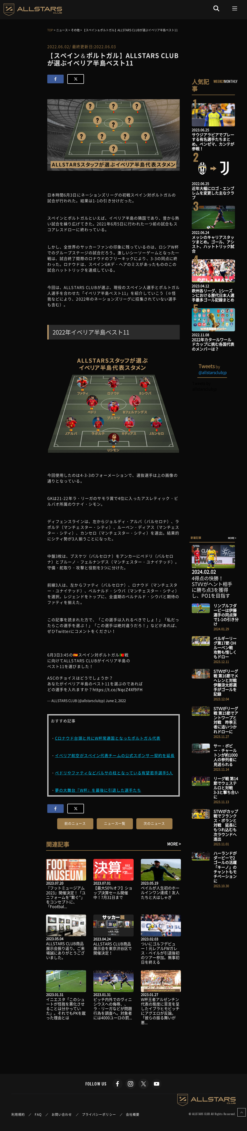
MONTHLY (230, 81)
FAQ (38, 1114)
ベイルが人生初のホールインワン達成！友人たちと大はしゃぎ (160, 892)
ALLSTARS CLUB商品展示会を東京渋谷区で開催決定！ (112, 948)
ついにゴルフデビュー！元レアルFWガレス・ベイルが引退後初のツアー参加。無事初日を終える (160, 953)
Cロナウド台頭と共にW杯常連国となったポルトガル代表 (107, 738)
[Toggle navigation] (235, 8)
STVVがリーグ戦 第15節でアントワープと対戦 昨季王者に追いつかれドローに (225, 720)
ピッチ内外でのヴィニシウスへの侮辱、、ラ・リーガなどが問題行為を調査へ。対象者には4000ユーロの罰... (112, 1008)
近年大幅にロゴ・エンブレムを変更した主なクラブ (213, 192)
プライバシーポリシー (99, 1114)
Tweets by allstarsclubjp (204, 386)
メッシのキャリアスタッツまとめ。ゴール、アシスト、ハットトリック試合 (213, 244)
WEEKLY (218, 81)
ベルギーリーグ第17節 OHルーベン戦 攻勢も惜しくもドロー (225, 647)
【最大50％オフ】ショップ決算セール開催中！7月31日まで (112, 892)
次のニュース (154, 823)
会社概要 (132, 1114)
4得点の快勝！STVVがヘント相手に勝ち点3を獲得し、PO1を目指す (212, 587)
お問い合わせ (62, 1114)
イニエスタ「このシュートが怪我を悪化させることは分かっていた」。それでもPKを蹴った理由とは (66, 1008)
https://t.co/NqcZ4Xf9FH (118, 689)
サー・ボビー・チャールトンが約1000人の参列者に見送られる (225, 755)
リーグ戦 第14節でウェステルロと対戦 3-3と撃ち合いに (226, 788)
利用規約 (18, 1114)
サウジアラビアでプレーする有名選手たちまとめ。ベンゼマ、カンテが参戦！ (213, 141)
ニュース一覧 (114, 823)
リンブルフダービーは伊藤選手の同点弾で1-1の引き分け (226, 615)
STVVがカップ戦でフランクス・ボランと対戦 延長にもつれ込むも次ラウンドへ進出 (225, 825)
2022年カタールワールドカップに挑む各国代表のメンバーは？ (213, 344)
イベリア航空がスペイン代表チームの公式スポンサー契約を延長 (115, 755)
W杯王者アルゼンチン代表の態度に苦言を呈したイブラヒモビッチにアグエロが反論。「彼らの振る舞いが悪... (160, 1010)
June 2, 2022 (116, 700)
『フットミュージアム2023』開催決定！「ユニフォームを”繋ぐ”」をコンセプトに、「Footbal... (66, 897)
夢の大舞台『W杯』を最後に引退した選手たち (98, 790)
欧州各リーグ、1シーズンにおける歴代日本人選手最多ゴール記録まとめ (213, 295)
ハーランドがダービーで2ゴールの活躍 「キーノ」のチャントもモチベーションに (226, 867)
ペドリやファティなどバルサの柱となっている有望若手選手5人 (114, 773)
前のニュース (75, 823)
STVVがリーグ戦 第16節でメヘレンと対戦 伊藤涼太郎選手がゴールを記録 (226, 682)
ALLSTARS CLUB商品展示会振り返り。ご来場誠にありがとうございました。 (65, 950)
